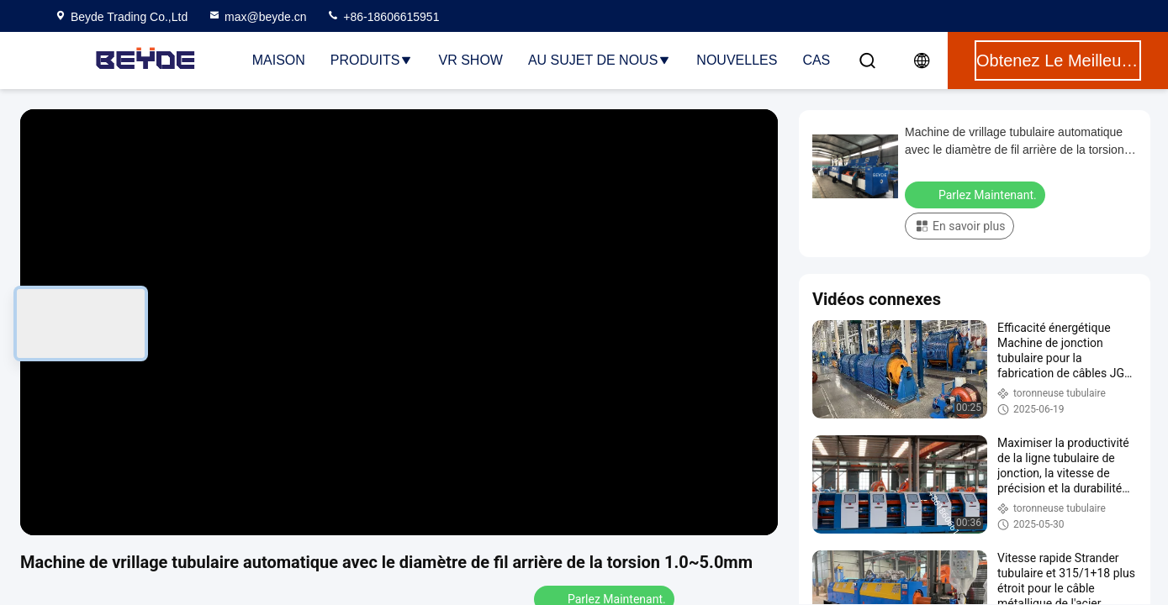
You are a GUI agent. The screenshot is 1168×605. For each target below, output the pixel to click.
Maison (278, 60)
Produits (372, 60)
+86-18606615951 (382, 17)
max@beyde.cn (257, 17)
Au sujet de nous (599, 60)
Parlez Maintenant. (977, 194)
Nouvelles (736, 60)
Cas (816, 60)
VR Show (470, 60)
